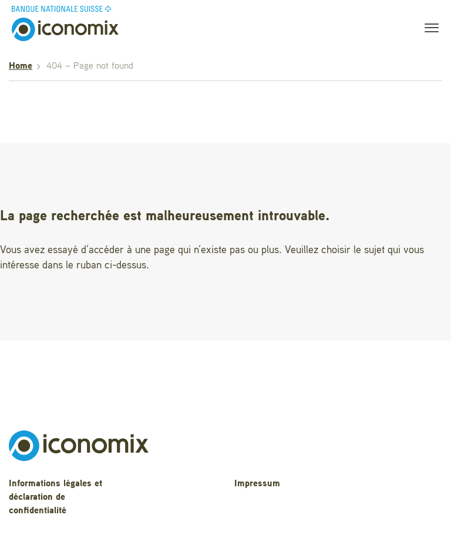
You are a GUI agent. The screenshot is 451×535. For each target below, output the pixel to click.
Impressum (257, 484)
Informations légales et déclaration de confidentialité (55, 497)
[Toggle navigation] (428, 29)
